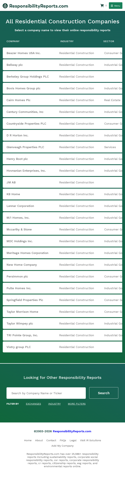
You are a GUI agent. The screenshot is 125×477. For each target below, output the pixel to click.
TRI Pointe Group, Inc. (22, 335)
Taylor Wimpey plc (20, 323)
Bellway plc (15, 64)
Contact (51, 440)
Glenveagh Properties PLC (25, 147)
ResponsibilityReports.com (72, 431)
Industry (54, 403)
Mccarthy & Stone (19, 229)
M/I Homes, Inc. (18, 217)
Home (28, 440)
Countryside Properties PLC (26, 123)
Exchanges (33, 403)
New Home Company (22, 264)
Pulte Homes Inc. (19, 288)
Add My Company (62, 445)
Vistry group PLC (19, 347)
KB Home (13, 194)
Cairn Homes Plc (18, 100)
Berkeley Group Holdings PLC (28, 76)
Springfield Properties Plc (25, 300)
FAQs (63, 440)
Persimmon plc (17, 276)
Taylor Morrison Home (22, 311)
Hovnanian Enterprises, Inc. (26, 170)
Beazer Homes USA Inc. (24, 53)
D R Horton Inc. (17, 135)
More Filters (77, 403)
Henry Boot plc (17, 159)
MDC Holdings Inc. (20, 241)
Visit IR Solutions (90, 440)
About (39, 440)
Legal (73, 440)
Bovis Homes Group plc (23, 88)
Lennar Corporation (20, 206)
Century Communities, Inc (25, 111)
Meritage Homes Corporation (27, 253)
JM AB (11, 182)
